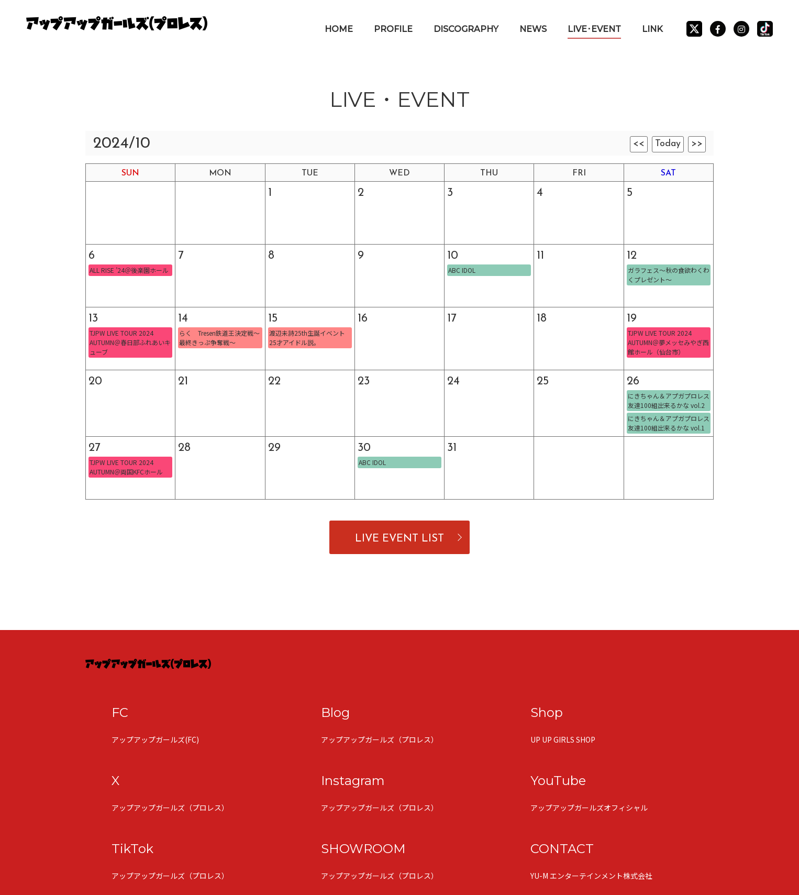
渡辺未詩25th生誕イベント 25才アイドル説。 (307, 337)
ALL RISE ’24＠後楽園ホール (129, 270)
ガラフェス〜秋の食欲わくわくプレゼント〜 (668, 275)
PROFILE (393, 29)
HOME (339, 29)
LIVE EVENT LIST (399, 539)
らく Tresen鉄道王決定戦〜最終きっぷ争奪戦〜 (219, 337)
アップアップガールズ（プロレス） (379, 739)
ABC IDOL (461, 270)
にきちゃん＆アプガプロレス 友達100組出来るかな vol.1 (668, 423)
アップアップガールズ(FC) (155, 739)
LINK (652, 29)
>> (697, 144)
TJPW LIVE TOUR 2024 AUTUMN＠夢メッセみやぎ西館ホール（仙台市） (668, 342)
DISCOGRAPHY (466, 29)
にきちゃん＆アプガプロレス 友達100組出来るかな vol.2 (668, 400)
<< (639, 144)
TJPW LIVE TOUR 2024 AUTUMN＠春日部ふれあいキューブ (130, 342)
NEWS (533, 29)
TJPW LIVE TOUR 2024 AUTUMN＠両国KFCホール (126, 467)
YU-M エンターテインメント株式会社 (591, 875)
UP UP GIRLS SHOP (562, 739)
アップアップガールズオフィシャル (589, 807)
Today (668, 144)
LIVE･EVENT (594, 29)
